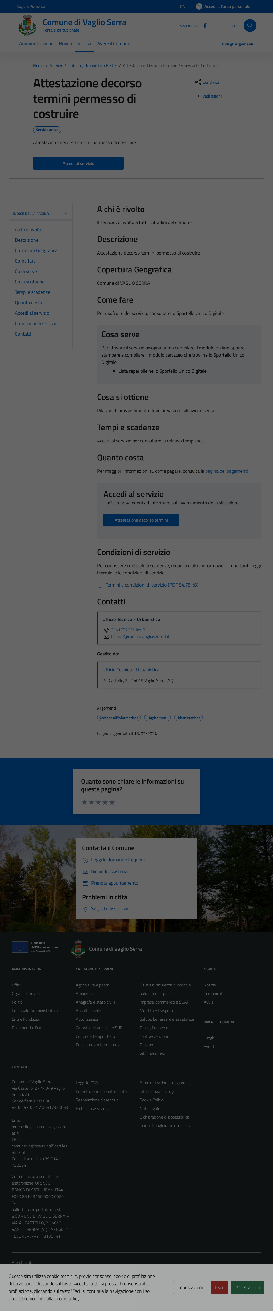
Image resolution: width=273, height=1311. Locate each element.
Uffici (16, 985)
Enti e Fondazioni (27, 1019)
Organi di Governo (27, 993)
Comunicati (213, 993)
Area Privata (23, 1262)
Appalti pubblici (89, 1010)
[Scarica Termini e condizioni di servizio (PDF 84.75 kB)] (147, 585)
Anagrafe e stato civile (95, 1002)
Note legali (149, 1108)
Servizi (84, 43)
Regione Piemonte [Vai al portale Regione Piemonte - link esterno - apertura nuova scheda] (31, 6)
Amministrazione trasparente (165, 1082)
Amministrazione (36, 43)
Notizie (210, 985)
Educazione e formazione (98, 1045)
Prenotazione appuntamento (101, 1091)
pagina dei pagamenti (226, 471)
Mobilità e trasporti (156, 1010)
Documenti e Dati (27, 1027)
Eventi (209, 1046)
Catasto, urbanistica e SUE (99, 1027)
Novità (65, 43)
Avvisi (209, 1002)
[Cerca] (250, 25)
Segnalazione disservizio (97, 1100)
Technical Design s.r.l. (48, 1296)
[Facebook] (203, 25)
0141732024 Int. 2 (123, 630)
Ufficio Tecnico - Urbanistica (130, 669)
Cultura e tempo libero (95, 1036)
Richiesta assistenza (94, 1108)
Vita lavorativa (152, 1053)
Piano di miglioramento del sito (167, 1125)
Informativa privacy (157, 1091)
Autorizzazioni (88, 1019)
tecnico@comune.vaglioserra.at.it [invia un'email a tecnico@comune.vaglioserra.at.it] (136, 636)
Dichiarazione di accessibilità (164, 1117)
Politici (17, 1002)
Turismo (146, 1045)
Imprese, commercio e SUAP (164, 1002)
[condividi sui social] (206, 82)
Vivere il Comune (113, 43)
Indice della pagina (40, 213)
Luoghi (209, 1038)
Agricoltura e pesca (92, 985)
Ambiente (84, 993)
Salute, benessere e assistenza (167, 1019)
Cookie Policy (151, 1100)
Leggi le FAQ (87, 1082)
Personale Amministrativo (35, 1010)
